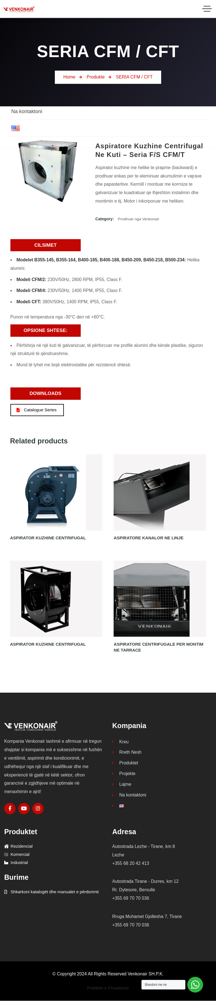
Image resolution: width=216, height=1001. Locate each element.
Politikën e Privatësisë (107, 988)
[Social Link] (9, 808)
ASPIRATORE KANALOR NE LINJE (148, 538)
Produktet (125, 764)
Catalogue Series (38, 410)
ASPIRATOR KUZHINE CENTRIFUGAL (48, 538)
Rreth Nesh (126, 753)
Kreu (120, 742)
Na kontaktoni (129, 797)
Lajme (121, 786)
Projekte (124, 775)
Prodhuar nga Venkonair (139, 219)
